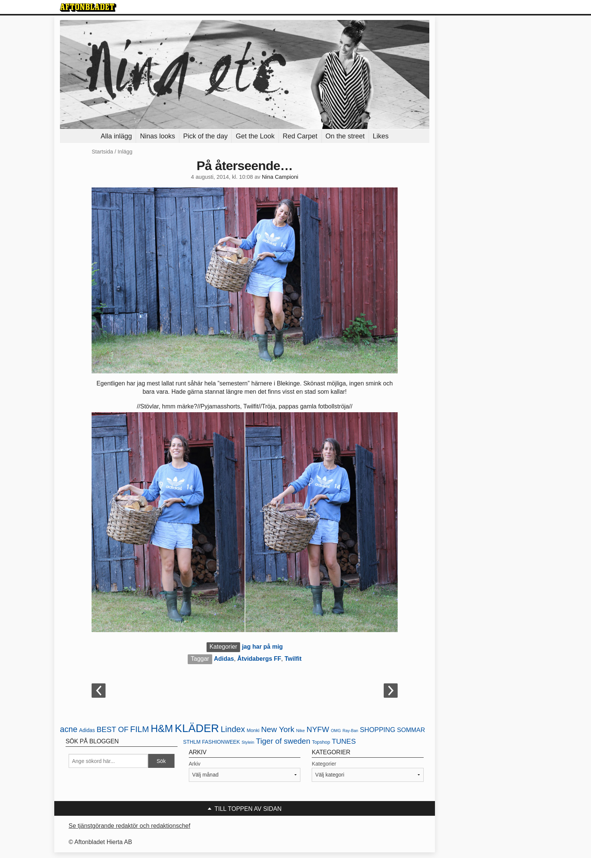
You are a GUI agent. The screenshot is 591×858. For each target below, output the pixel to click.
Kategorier (324, 764)
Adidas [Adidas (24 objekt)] (87, 730)
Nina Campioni (280, 177)
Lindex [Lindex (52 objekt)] (232, 729)
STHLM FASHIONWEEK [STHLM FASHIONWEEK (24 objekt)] (211, 742)
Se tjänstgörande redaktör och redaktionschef (129, 826)
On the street (345, 136)
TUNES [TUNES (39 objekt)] (344, 741)
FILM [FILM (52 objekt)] (139, 729)
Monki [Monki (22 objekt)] (253, 730)
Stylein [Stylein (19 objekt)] (248, 742)
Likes (381, 136)
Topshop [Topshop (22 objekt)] (321, 742)
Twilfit (293, 658)
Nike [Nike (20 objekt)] (300, 730)
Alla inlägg (116, 136)
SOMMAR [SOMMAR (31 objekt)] (411, 730)
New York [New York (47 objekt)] (277, 729)
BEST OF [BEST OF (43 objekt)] (112, 729)
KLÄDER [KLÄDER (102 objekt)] (197, 728)
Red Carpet (300, 136)
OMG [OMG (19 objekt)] (336, 730)
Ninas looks (157, 136)
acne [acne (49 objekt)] (68, 729)
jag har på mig (262, 646)
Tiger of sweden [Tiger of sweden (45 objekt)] (283, 741)
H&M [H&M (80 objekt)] (162, 728)
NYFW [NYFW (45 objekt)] (317, 729)
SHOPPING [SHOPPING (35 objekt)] (377, 730)
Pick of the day (205, 136)
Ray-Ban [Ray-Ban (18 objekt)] (350, 730)
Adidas (224, 658)
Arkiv (195, 764)
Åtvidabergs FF (259, 658)
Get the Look (255, 136)
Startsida (102, 152)
